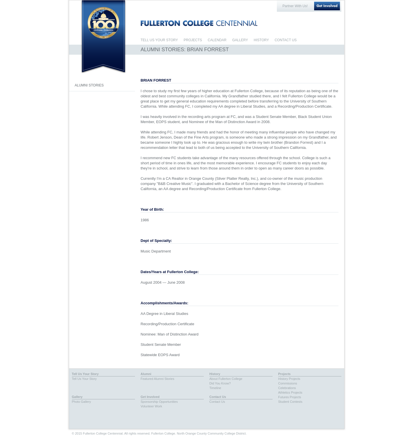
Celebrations (287, 388)
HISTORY (261, 40)
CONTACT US (286, 40)
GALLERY (240, 40)
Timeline (215, 388)
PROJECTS (193, 40)
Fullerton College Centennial (103, 22)
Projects (284, 374)
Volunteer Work (151, 406)
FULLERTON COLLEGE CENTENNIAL (199, 23)
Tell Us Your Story (85, 374)
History (215, 374)
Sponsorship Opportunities (159, 401)
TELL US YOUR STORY (159, 40)
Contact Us (218, 396)
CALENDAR (217, 40)
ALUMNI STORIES (89, 85)
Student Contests (290, 401)
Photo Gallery (81, 401)
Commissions (287, 383)
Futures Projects (289, 397)
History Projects (289, 378)
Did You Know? (220, 383)
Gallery (77, 396)
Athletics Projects (290, 392)
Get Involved (327, 6)
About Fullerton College (226, 378)
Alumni (146, 374)
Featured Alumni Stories (157, 378)
